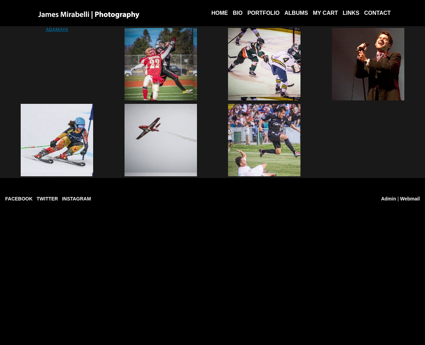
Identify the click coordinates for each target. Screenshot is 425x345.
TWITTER (47, 198)
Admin (388, 198)
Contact (377, 13)
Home (219, 13)
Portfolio (263, 13)
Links (351, 13)
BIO (238, 13)
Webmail (410, 198)
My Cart (325, 13)
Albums (296, 13)
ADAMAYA (57, 29)
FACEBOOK (18, 198)
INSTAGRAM (76, 198)
